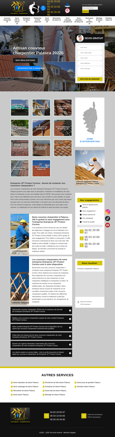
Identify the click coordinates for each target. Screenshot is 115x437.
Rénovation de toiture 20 (56, 19)
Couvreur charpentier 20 (7, 20)
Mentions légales (70, 432)
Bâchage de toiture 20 (99, 20)
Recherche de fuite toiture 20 (37, 20)
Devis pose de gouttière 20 (89, 20)
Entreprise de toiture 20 (26, 20)
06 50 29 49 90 (53, 13)
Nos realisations (25, 60)
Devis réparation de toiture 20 (79, 20)
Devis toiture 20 (47, 20)
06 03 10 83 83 (53, 8)
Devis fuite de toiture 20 (17, 20)
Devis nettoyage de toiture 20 (68, 20)
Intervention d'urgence (29, 68)
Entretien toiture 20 (109, 19)
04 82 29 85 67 (53, 2)
